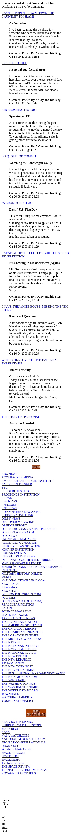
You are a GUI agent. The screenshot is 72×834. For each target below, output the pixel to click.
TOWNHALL (10, 694)
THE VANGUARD (13, 680)
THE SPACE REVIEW (16, 766)
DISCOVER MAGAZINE (18, 522)
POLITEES (9, 597)
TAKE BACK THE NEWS (18, 618)
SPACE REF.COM (13, 752)
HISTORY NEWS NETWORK (21, 546)
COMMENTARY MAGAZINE (21, 511)
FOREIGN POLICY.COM (18, 532)
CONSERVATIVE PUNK (17, 515)
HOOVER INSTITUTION (18, 549)
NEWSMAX (9, 587)
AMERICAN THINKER (17, 484)
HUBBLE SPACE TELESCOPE (22, 725)
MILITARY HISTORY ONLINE (22, 573)
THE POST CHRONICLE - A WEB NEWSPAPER (33, 673)
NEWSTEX (9, 590)
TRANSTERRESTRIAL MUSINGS (24, 770)
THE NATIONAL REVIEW (19, 652)
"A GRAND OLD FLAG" (18, 203)
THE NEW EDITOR (14, 656)
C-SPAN (7, 498)
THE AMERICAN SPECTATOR (22, 625)
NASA (6, 732)
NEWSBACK (10, 583)
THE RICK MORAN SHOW (20, 676)
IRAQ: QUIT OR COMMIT (19, 156)
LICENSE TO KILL (14, 63)
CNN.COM (9, 504)
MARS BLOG (10, 728)
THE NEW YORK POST (17, 666)
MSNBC (7, 577)
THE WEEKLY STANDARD (20, 690)
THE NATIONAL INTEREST (20, 645)
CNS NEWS (9, 508)
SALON (7, 608)
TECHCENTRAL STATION (19, 621)
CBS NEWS (9, 501)
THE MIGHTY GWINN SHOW (22, 638)
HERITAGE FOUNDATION (19, 542)
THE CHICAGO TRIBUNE (19, 628)
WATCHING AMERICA (17, 697)
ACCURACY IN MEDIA (17, 477)
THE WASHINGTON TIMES (20, 687)
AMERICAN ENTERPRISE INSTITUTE (27, 480)
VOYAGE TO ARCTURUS (19, 773)
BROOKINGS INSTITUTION (21, 494)
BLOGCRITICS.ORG (15, 491)
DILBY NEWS (11, 518)
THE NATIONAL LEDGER (19, 649)
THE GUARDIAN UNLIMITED (22, 632)
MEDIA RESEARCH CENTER (21, 563)
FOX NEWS (9, 535)
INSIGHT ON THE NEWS (18, 556)
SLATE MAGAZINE (15, 614)
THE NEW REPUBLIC (16, 659)
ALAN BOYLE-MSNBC (17, 721)
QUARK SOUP (11, 745)
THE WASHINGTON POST (19, 683)
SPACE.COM (10, 756)
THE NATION (11, 642)
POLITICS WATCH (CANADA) (22, 601)
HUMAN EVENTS (14, 553)
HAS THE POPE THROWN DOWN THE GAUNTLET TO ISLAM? (28, 14)
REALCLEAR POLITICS (18, 604)
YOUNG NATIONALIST (18, 700)
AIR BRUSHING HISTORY (19, 109)
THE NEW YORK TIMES (18, 669)
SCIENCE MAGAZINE (16, 611)
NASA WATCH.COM (15, 735)
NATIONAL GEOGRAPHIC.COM (23, 580)
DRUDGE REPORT (14, 525)
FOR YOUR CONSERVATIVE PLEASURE (29, 528)
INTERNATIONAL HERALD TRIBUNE (27, 559)
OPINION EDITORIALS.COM (21, 594)
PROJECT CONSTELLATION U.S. (24, 742)
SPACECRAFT (11, 759)
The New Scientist (13, 663)
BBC (5, 487)
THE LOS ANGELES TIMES (20, 635)
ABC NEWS (9, 473)
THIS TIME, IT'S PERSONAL (21, 417)
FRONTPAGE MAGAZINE (19, 539)
